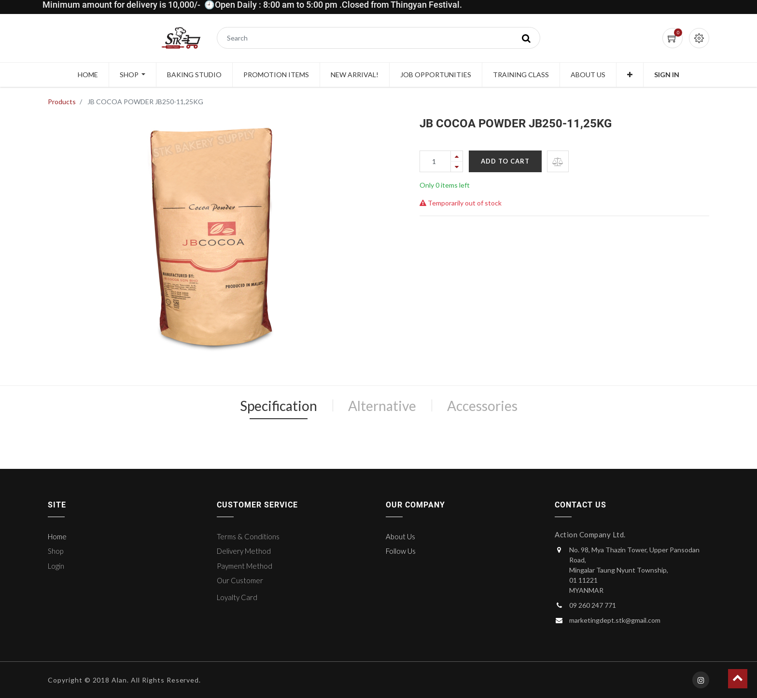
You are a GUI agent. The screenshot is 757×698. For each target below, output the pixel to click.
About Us (400, 536)
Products (62, 101)
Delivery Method (244, 551)
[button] (630, 75)
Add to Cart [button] (505, 161)
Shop (55, 551)
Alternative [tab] (382, 405)
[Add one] (457, 156)
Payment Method (244, 565)
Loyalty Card (237, 597)
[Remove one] (457, 167)
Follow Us (401, 551)
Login (56, 565)
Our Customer (240, 580)
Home (57, 536)
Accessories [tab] (482, 405)
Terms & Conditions (248, 536)
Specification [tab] (278, 405)
